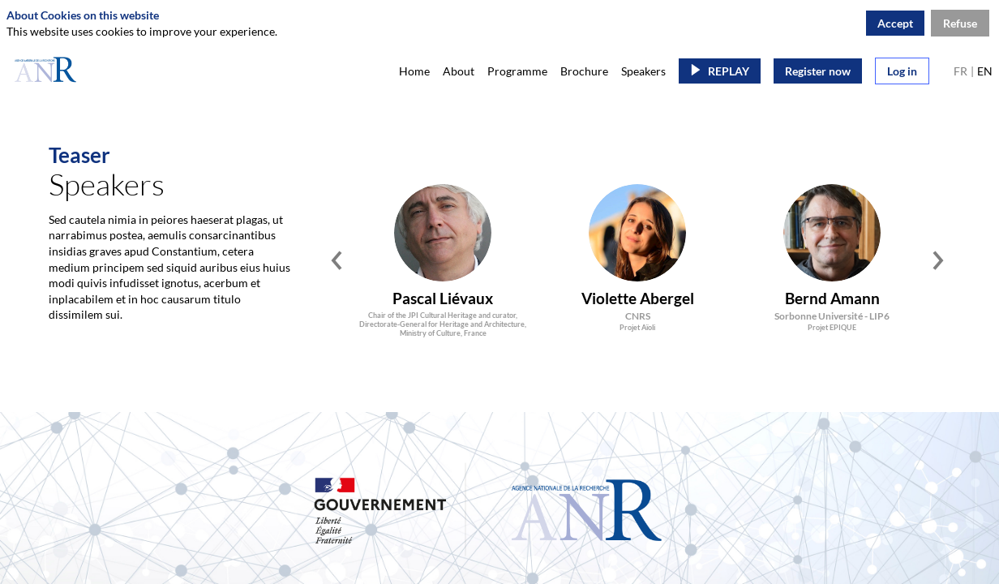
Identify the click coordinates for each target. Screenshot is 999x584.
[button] (720, 71)
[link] (414, 70)
